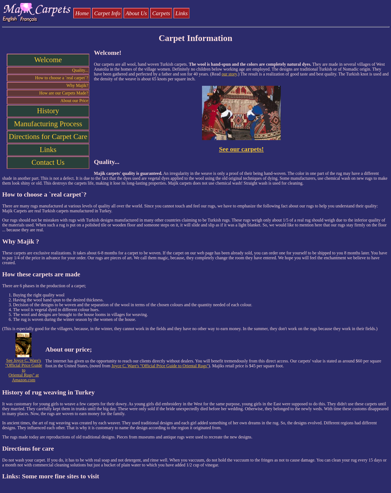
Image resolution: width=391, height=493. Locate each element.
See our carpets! (241, 149)
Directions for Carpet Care (48, 136)
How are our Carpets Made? (63, 93)
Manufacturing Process (48, 124)
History (48, 111)
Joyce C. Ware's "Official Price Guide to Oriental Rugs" (160, 366)
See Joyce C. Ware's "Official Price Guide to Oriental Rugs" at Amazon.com (23, 368)
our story (229, 74)
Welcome (48, 60)
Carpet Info (107, 13)
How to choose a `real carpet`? (61, 77)
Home (82, 13)
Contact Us (48, 162)
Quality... (80, 70)
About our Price (74, 100)
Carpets (161, 13)
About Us (136, 13)
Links (181, 13)
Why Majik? (77, 85)
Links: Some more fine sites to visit (50, 476)
